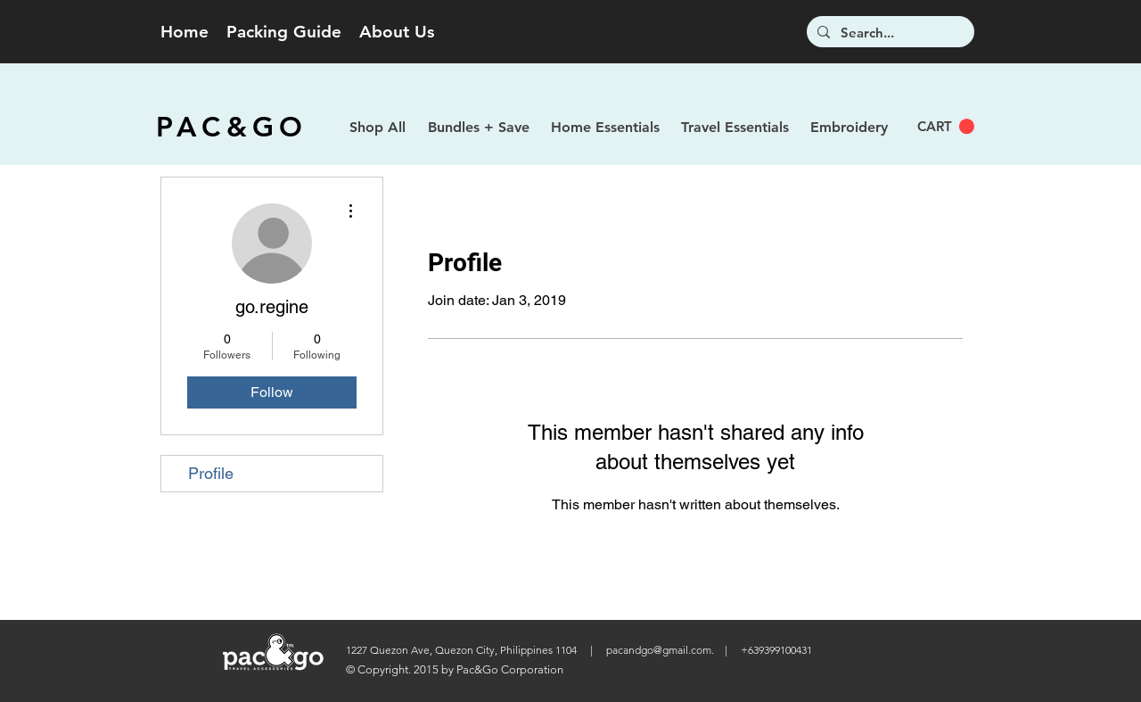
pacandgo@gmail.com (658, 650)
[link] (945, 127)
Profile (211, 473)
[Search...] (889, 32)
